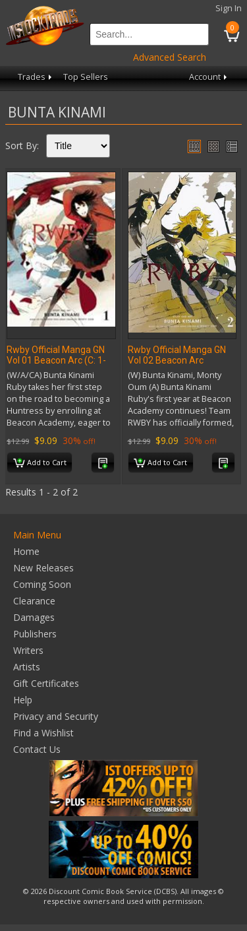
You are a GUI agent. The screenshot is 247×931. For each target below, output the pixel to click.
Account (209, 76)
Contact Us (37, 749)
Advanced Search (169, 57)
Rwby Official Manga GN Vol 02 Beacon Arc (177, 355)
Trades (36, 76)
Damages (34, 617)
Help (22, 699)
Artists (26, 666)
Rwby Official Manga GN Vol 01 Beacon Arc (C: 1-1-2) (56, 360)
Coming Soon (42, 584)
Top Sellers (85, 76)
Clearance (34, 600)
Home (26, 551)
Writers (28, 650)
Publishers (35, 633)
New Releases (43, 568)
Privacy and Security (55, 716)
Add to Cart (40, 463)
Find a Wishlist (43, 732)
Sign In (228, 8)
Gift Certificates (46, 683)
